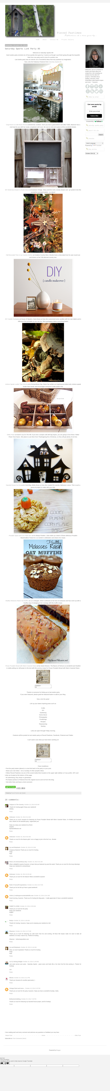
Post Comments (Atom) (19, 1039)
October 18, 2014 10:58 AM (28, 907)
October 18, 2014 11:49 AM (31, 962)
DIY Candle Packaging (12, 319)
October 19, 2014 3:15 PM (32, 989)
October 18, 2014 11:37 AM (23, 932)
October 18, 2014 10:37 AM (35, 886)
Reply (11, 812)
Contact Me (54, 40)
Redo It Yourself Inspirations (18, 886)
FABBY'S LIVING (14, 907)
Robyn (11, 921)
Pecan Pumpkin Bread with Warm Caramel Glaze (21, 666)
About (45, 40)
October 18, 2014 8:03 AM (31, 805)
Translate (96, 145)
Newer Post (8, 1036)
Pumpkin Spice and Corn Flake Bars (20, 535)
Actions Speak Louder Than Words (16, 384)
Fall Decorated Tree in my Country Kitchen (19, 255)
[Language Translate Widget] (94, 143)
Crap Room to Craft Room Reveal (16, 124)
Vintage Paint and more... (17, 989)
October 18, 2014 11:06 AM (22, 921)
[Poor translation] (7, 1064)
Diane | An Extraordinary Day (18, 863)
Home (37, 40)
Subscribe (94, 116)
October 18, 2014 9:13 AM (28, 848)
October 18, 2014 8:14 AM (23, 818)
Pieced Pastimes (15, 794)
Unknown (12, 818)
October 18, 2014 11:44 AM (28, 948)
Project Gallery (68, 40)
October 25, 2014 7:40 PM (28, 1000)
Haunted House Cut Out (13, 485)
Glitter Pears (11, 434)
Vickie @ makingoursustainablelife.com (21, 896)
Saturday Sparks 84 (55, 62)
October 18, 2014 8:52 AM (23, 838)
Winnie (11, 979)
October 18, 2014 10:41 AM (42, 896)
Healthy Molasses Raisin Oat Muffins (17, 600)
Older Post (78, 1036)
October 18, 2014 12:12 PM (22, 979)
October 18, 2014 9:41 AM (34, 863)
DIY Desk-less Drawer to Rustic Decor (17, 190)
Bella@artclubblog (15, 1000)
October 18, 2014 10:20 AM (23, 875)
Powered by (94, 121)
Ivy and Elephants (14, 848)
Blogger (58, 1051)
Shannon (12, 932)
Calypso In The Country (16, 805)
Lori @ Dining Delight (15, 962)
